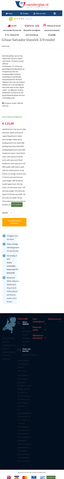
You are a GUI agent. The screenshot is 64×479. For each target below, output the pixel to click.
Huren (31, 25)
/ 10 (28, 19)
